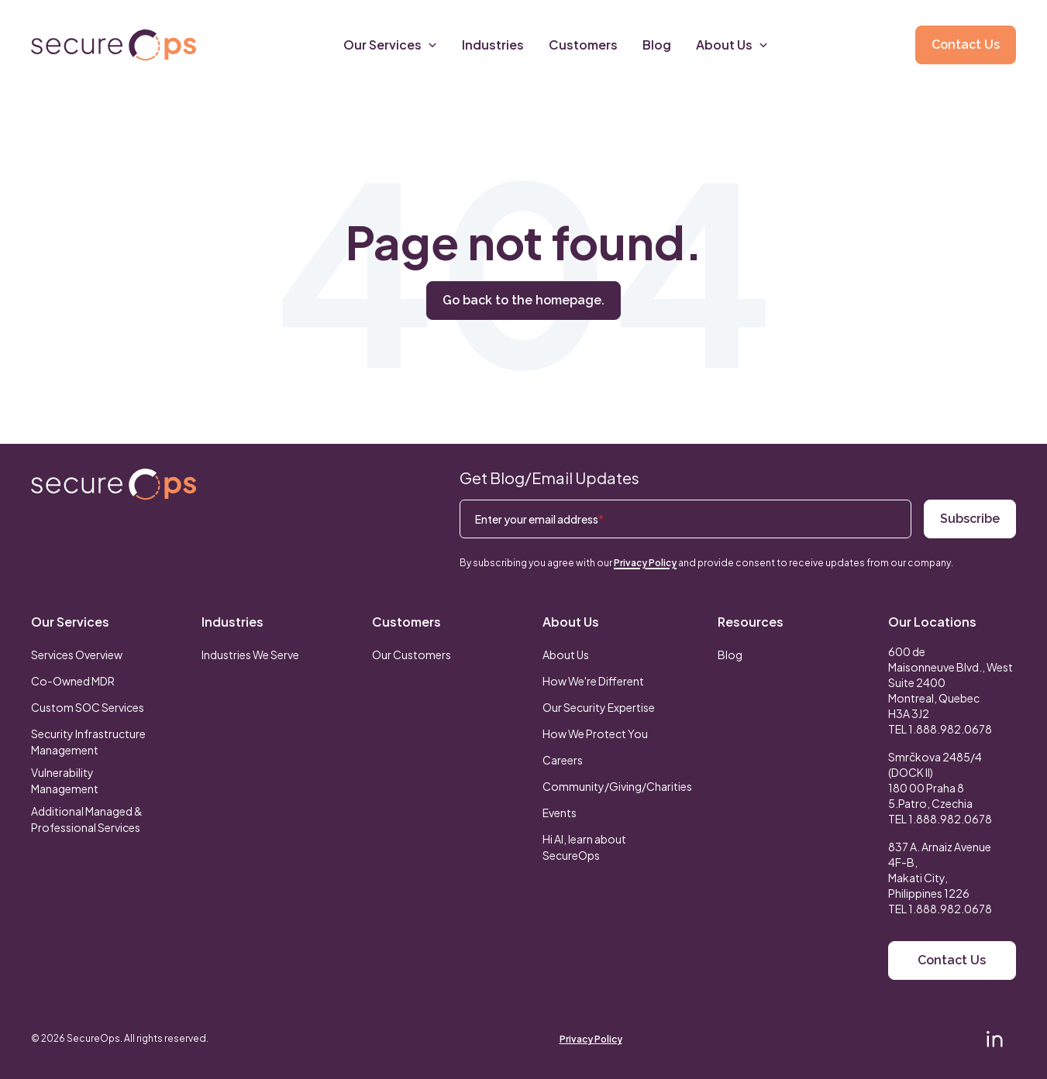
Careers (562, 760)
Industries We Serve (250, 654)
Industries (232, 621)
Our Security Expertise (598, 707)
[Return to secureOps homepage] (113, 45)
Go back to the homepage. (523, 300)
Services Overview (76, 654)
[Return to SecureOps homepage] (113, 484)
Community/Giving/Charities (617, 786)
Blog (730, 654)
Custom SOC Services (87, 707)
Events (559, 813)
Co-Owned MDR (73, 681)
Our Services (70, 621)
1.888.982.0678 (950, 729)
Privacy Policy (645, 563)
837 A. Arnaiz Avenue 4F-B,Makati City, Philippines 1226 (939, 870)
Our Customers (411, 654)
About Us (570, 621)
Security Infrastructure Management (88, 742)
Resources (751, 621)
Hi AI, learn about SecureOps (584, 847)
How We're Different (593, 681)
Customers (406, 621)
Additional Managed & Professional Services (87, 819)
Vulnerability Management (64, 780)
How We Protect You (595, 734)
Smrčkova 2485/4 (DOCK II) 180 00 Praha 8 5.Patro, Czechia (935, 780)
